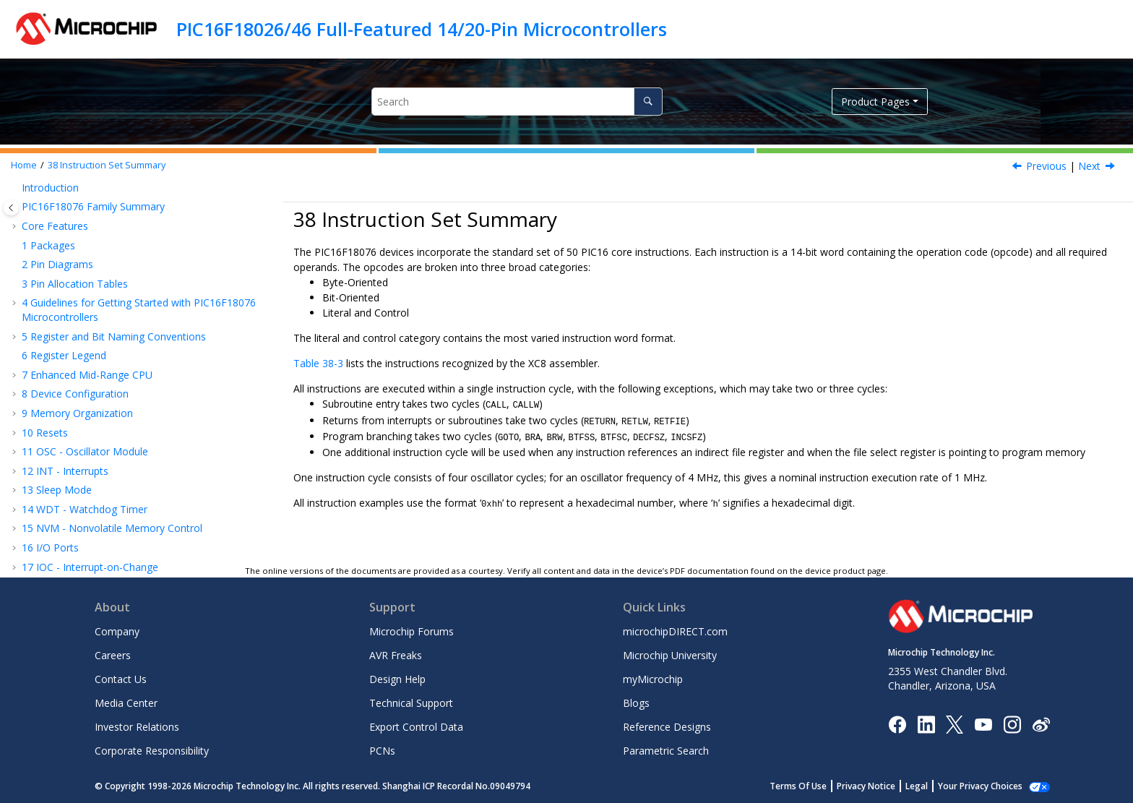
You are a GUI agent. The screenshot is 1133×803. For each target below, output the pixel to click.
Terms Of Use (814, 786)
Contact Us (121, 679)
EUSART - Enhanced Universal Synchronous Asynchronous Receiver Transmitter (130, 195)
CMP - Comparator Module (92, 274)
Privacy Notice (882, 786)
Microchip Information (74, 543)
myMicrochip (653, 679)
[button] (16, 188)
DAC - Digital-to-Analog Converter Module (127, 255)
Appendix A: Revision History (95, 524)
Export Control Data (416, 727)
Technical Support (411, 703)
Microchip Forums (411, 631)
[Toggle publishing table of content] (11, 207)
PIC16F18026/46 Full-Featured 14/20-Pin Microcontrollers (421, 29)
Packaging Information (82, 505)
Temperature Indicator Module (101, 312)
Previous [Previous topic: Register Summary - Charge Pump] (1046, 166)
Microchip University (670, 655)
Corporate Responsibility (152, 750)
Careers (113, 655)
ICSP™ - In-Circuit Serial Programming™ (121, 428)
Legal (932, 786)
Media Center (126, 703)
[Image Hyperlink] (983, 724)
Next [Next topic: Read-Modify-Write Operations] (1089, 166)
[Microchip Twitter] (954, 723)
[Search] (648, 101)
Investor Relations (137, 727)
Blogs (636, 703)
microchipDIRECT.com (675, 631)
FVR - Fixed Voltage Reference (99, 294)
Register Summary (72, 447)
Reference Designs (667, 727)
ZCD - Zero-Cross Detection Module (114, 332)
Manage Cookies (988, 786)
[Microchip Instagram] (1012, 723)
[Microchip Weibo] (1041, 724)
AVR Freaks (395, 655)
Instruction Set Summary (106, 165)
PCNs (382, 750)
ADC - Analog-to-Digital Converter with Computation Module (119, 229)
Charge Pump (61, 351)
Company (117, 631)
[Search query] (517, 101)
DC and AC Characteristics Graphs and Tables (135, 485)
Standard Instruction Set (99, 409)
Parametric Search (666, 750)
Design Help (397, 679)
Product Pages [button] (875, 101)
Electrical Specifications (83, 466)
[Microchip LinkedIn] (926, 723)
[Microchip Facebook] (897, 723)
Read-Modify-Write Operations (114, 390)
